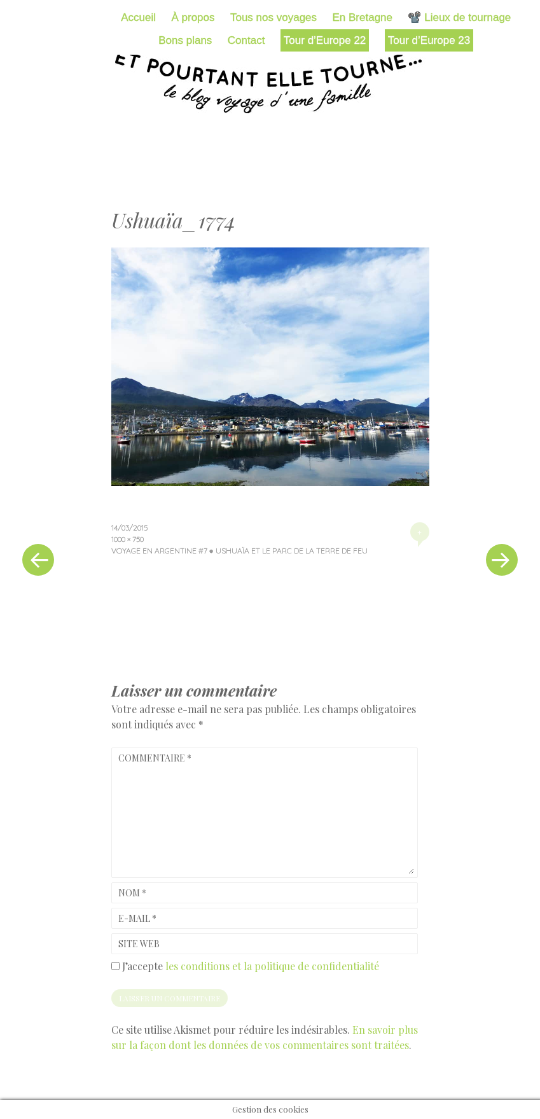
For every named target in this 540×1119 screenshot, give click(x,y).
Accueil (138, 17)
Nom (132, 893)
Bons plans (185, 40)
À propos (192, 17)
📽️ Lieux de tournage (459, 17)
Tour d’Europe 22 (325, 40)
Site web (139, 944)
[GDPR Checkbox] (115, 966)
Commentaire (154, 758)
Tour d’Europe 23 (429, 40)
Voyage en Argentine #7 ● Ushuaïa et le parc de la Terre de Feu (239, 550)
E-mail (137, 918)
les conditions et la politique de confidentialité (272, 966)
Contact (246, 40)
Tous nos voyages (273, 17)
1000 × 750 (127, 539)
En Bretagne (363, 17)
